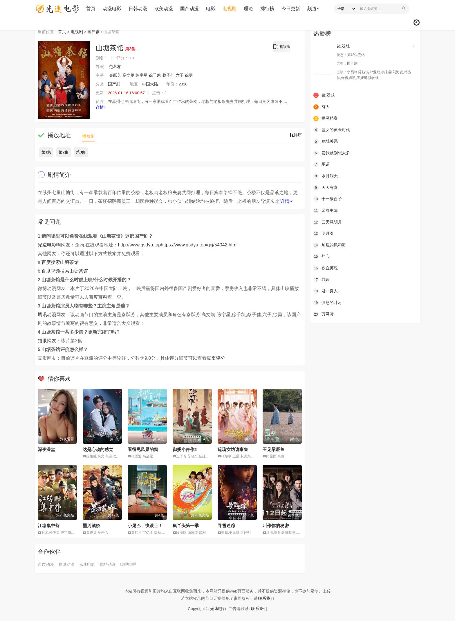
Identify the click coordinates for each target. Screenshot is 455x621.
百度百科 (98, 297)
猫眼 (42, 340)
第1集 (46, 152)
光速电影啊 (49, 244)
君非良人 (325, 291)
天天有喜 (325, 187)
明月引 (323, 233)
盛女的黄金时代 (331, 130)
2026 (183, 84)
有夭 (321, 107)
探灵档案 (325, 118)
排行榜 (267, 8)
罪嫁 (321, 279)
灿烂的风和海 (329, 245)
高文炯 (128, 75)
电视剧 (229, 8)
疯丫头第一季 (186, 525)
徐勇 (189, 75)
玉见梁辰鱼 (273, 449)
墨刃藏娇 (91, 525)
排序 (296, 135)
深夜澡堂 (46, 449)
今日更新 (290, 8)
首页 (90, 8)
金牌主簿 (325, 210)
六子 (180, 75)
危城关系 (325, 141)
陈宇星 (142, 75)
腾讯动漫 (47, 314)
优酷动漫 (108, 564)
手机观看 (281, 47)
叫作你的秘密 (276, 525)
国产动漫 (189, 8)
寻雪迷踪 (226, 525)
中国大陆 (150, 84)
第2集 (63, 152)
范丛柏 (115, 67)
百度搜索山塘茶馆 (60, 262)
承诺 (321, 164)
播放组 (88, 136)
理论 (247, 8)
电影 (210, 8)
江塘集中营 (48, 525)
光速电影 (87, 564)
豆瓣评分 (216, 358)
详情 (100, 107)
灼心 (321, 256)
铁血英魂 (325, 268)
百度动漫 (46, 564)
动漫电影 (111, 8)
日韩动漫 (137, 8)
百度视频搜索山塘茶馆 (64, 271)
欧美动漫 (163, 8)
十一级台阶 (327, 198)
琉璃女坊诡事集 (233, 449)
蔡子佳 (168, 75)
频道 (313, 8)
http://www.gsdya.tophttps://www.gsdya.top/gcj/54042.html (177, 244)
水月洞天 (325, 175)
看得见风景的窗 (143, 449)
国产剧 (94, 31)
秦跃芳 (115, 75)
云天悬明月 (327, 222)
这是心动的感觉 (98, 449)
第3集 (81, 152)
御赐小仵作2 (185, 449)
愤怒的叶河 (327, 302)
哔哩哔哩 (128, 564)
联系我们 (266, 598)
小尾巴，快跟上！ (145, 525)
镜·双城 (343, 46)
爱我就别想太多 (331, 152)
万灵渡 (323, 313)
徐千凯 (155, 75)
